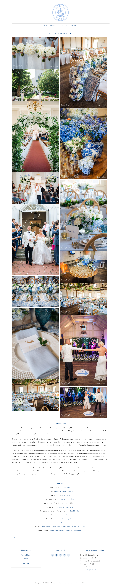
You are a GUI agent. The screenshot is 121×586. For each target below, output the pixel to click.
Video (26, 559)
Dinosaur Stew (80, 583)
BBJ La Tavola (79, 527)
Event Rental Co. (67, 527)
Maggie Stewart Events (64, 492)
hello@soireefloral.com (94, 570)
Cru (67, 515)
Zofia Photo (65, 496)
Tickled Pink (26, 556)
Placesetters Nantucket (51, 527)
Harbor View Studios (66, 500)
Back (13, 538)
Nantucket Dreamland (64, 508)
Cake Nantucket (63, 523)
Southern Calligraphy (73, 531)
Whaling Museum (69, 519)
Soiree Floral (60, 12)
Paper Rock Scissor (57, 531)
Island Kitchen (74, 512)
